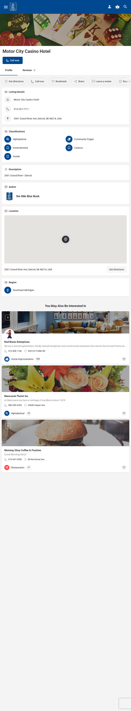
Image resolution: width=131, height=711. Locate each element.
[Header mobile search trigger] (125, 6)
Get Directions (116, 269)
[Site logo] (13, 7)
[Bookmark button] (124, 359)
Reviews (29, 70)
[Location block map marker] (65, 239)
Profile (8, 70)
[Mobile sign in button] (109, 6)
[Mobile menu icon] (5, 7)
